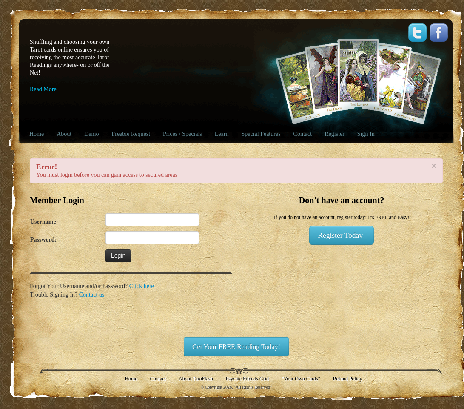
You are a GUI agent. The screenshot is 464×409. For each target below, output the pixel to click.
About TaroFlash (196, 379)
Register (334, 134)
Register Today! (341, 235)
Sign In (366, 134)
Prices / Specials (182, 134)
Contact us (92, 294)
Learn (222, 134)
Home (36, 134)
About (64, 134)
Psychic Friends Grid (247, 379)
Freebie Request (130, 134)
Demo (91, 134)
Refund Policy (347, 379)
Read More (43, 89)
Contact (302, 134)
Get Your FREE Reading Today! (236, 346)
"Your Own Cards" (301, 379)
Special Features (260, 134)
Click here (141, 286)
